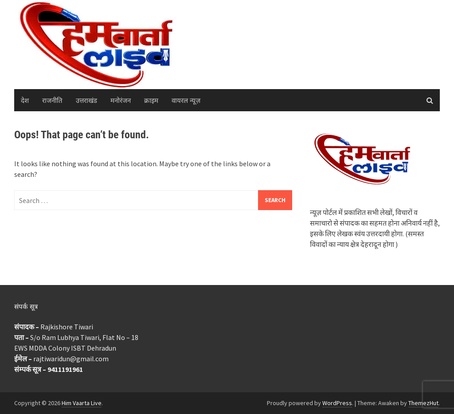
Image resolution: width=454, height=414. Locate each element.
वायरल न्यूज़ (186, 100)
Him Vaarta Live (82, 403)
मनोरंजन (120, 100)
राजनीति (52, 100)
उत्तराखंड (86, 100)
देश (25, 100)
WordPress (337, 403)
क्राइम (151, 100)
